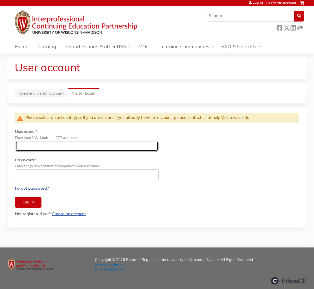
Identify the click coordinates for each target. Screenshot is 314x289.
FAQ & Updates (239, 47)
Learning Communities (184, 47)
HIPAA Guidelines (109, 269)
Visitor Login (85, 94)
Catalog (47, 47)
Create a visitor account (41, 94)
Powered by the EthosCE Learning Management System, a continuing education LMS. (289, 280)
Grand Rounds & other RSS (96, 47)
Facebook (279, 27)
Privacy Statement (110, 265)
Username (24, 132)
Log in (258, 3)
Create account (283, 3)
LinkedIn (293, 27)
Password (24, 160)
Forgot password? (32, 189)
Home (21, 47)
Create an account (69, 214)
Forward (299, 27)
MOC (143, 47)
